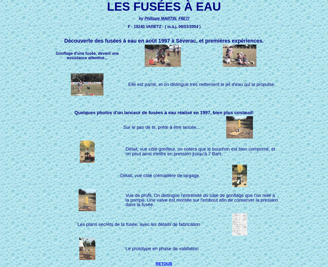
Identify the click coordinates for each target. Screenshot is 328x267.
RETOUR (164, 264)
